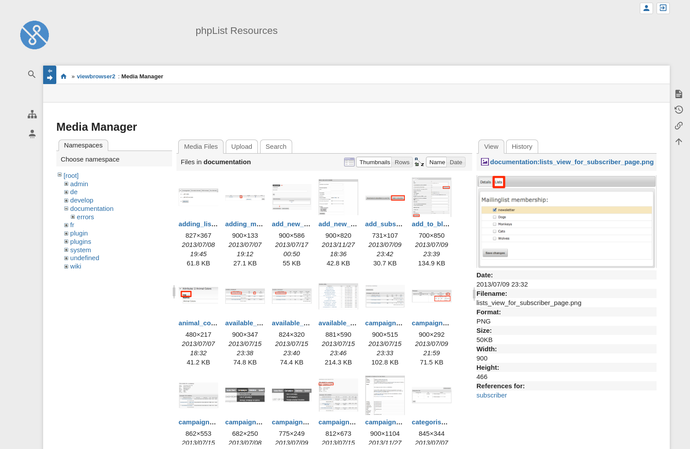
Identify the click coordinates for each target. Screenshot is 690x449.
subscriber (492, 395)
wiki (75, 266)
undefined (84, 257)
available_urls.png (347, 323)
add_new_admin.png (304, 224)
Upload (242, 146)
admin (79, 184)
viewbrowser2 (96, 76)
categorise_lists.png (444, 422)
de (74, 191)
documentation (92, 208)
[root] (71, 175)
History (522, 146)
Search (276, 146)
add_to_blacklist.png (444, 224)
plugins (81, 241)
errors (85, 217)
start (63, 76)
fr (72, 224)
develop (82, 200)
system (81, 250)
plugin (79, 233)
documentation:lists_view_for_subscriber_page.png (572, 162)
